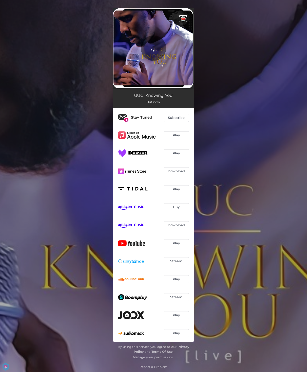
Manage (139, 357)
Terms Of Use (162, 352)
